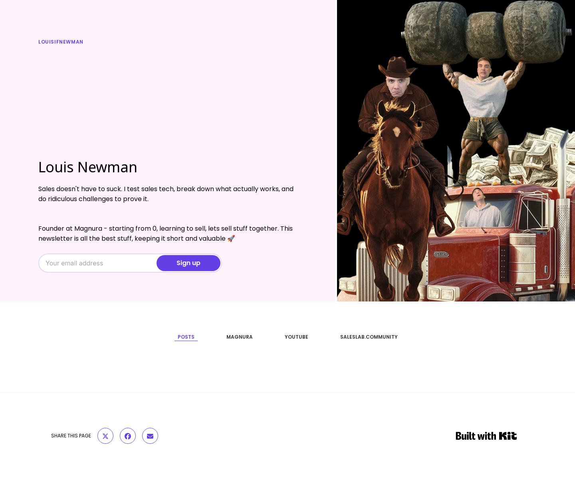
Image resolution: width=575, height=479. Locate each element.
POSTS (186, 336)
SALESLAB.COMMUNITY (369, 336)
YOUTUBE (296, 336)
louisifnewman (60, 41)
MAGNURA (239, 336)
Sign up (188, 262)
